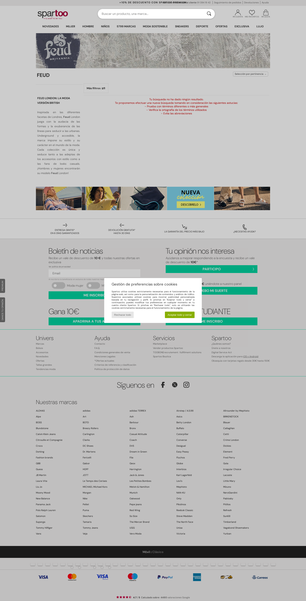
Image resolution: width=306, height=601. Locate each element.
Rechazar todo (122, 314)
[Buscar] (209, 14)
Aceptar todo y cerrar (180, 314)
